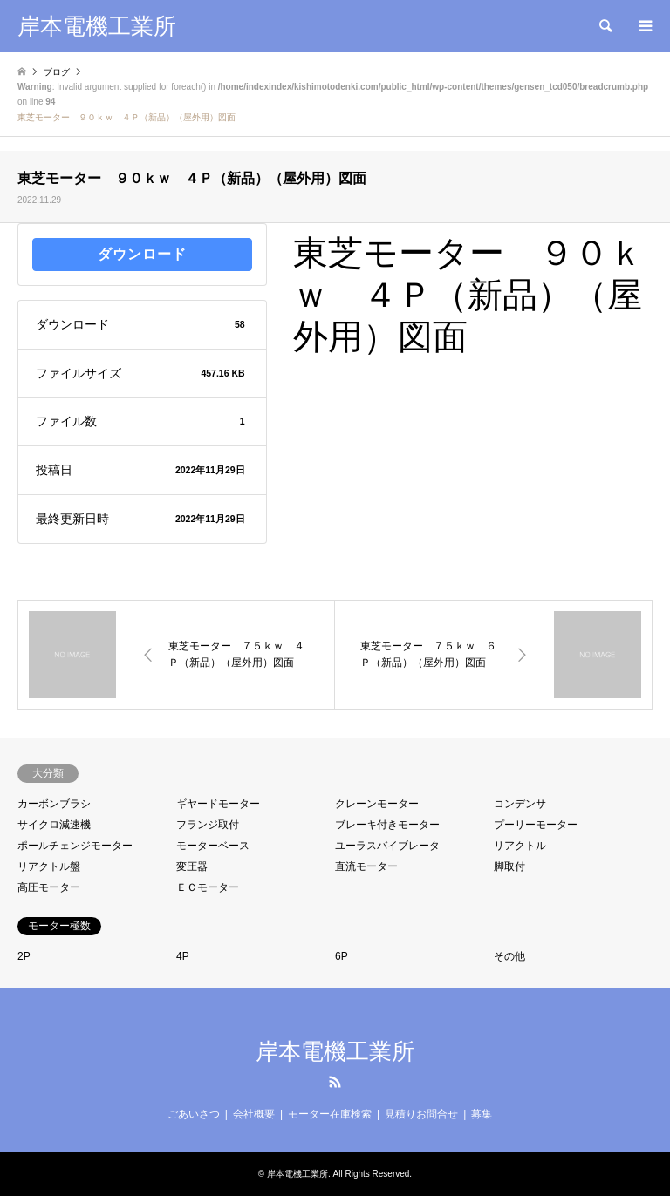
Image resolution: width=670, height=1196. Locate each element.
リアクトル (520, 845)
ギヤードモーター (218, 804)
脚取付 (509, 866)
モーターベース (213, 845)
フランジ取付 (207, 825)
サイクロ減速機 (54, 825)
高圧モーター (48, 887)
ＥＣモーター (207, 887)
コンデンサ (520, 804)
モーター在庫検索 (330, 1114)
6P (341, 956)
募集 (481, 1114)
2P (24, 956)
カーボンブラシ (54, 804)
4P (182, 956)
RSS (335, 1082)
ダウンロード (142, 254)
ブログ (57, 72)
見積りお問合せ (421, 1114)
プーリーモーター (536, 825)
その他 (509, 956)
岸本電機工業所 (335, 1051)
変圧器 (192, 866)
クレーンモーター (377, 804)
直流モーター (366, 866)
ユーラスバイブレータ (387, 845)
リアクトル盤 (48, 866)
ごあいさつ (194, 1114)
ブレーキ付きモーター (387, 825)
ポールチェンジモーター (75, 845)
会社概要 (254, 1114)
